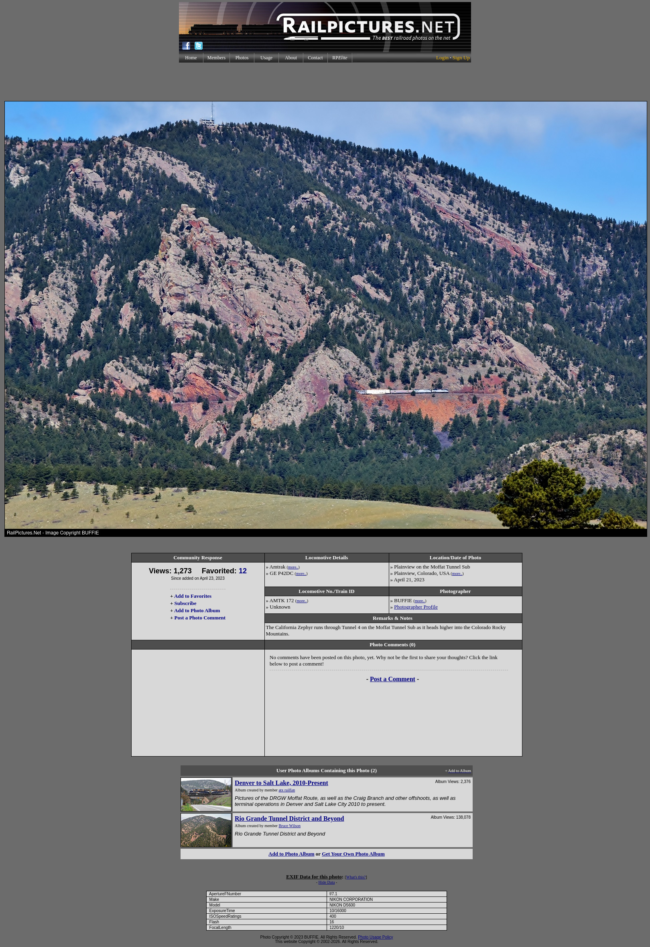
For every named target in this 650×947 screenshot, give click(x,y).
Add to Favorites (192, 596)
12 (243, 571)
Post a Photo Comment (200, 618)
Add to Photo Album (197, 610)
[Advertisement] (325, 82)
